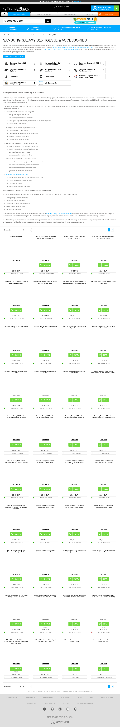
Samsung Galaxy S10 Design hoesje (18, 83)
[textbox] (27, 21)
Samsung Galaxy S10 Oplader (18, 70)
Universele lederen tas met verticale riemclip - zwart (74, 640)
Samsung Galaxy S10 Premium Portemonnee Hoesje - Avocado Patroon (103, 371)
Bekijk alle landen (107, 698)
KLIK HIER (77, 1)
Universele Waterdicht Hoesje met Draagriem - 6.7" (103, 640)
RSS (91, 698)
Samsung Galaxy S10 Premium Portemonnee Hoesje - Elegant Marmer (103, 416)
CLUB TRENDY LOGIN (63, 7)
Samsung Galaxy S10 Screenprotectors (53, 63)
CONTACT (66, 703)
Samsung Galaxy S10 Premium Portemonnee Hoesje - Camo (45, 416)
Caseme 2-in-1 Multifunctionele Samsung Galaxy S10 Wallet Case (16, 282)
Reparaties (89, 14)
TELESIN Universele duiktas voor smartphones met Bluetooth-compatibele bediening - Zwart (16, 641)
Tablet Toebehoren (70, 14)
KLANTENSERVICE (11, 698)
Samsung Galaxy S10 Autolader (53, 70)
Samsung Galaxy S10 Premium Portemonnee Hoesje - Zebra (45, 551)
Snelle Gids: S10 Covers (14, 56)
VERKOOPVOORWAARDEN (85, 703)
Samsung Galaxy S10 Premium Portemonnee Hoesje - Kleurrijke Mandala (74, 462)
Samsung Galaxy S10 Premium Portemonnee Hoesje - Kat (45, 461)
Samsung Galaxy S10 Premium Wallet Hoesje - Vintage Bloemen (16, 595)
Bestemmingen (50, 703)
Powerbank (14, 76)
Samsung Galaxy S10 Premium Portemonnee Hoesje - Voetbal (16, 551)
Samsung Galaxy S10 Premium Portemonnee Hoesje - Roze (45, 506)
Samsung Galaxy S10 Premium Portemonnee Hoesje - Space (74, 506)
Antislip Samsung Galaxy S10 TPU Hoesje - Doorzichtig (74, 237)
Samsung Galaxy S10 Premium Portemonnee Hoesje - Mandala (103, 461)
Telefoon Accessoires (44, 14)
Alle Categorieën (51, 83)
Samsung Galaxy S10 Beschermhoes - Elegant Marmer (74, 327)
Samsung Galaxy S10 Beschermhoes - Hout (16, 371)
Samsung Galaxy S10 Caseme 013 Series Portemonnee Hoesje (45, 237)
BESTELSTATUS (30, 698)
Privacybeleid (31, 703)
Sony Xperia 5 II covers (71, 49)
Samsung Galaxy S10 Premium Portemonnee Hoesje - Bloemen (16, 416)
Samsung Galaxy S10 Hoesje (18, 63)
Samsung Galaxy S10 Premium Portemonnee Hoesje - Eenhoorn (74, 416)
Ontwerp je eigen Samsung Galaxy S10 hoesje (89, 76)
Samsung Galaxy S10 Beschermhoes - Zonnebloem (74, 371)
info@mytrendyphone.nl (83, 691)
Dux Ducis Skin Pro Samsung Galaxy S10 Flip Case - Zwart (103, 237)
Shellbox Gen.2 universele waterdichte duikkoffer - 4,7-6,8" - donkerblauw (74, 595)
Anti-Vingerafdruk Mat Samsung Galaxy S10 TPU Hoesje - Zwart (45, 282)
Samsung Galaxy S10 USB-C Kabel (90, 63)
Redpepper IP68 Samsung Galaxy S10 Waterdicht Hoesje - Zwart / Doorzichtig (74, 282)
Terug (6, 35)
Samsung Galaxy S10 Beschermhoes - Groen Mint (103, 327)
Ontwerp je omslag (16, 236)
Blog (80, 698)
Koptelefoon (49, 76)
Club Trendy (65, 698)
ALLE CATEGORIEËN (18, 14)
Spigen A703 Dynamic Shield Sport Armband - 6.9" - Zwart (45, 640)
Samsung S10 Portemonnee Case (17, 174)
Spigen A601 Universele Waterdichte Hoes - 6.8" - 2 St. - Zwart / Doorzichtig (103, 595)
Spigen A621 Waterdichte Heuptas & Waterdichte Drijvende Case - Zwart (45, 595)
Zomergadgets (109, 14)
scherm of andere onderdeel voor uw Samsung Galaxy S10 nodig (74, 47)
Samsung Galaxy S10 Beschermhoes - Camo (16, 327)
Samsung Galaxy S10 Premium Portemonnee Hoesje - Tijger (103, 506)
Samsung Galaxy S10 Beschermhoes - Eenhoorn (45, 327)
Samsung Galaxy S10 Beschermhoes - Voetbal (45, 371)
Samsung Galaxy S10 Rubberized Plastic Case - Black (103, 282)
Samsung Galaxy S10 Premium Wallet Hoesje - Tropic (103, 551)
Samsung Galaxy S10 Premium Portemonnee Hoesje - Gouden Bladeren (16, 461)
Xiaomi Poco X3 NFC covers (52, 49)
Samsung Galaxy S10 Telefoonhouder (87, 70)
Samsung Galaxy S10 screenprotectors (59, 214)
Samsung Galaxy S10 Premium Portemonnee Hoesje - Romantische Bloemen (16, 507)
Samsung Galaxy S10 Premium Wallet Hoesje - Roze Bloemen (74, 551)
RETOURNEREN (48, 698)
